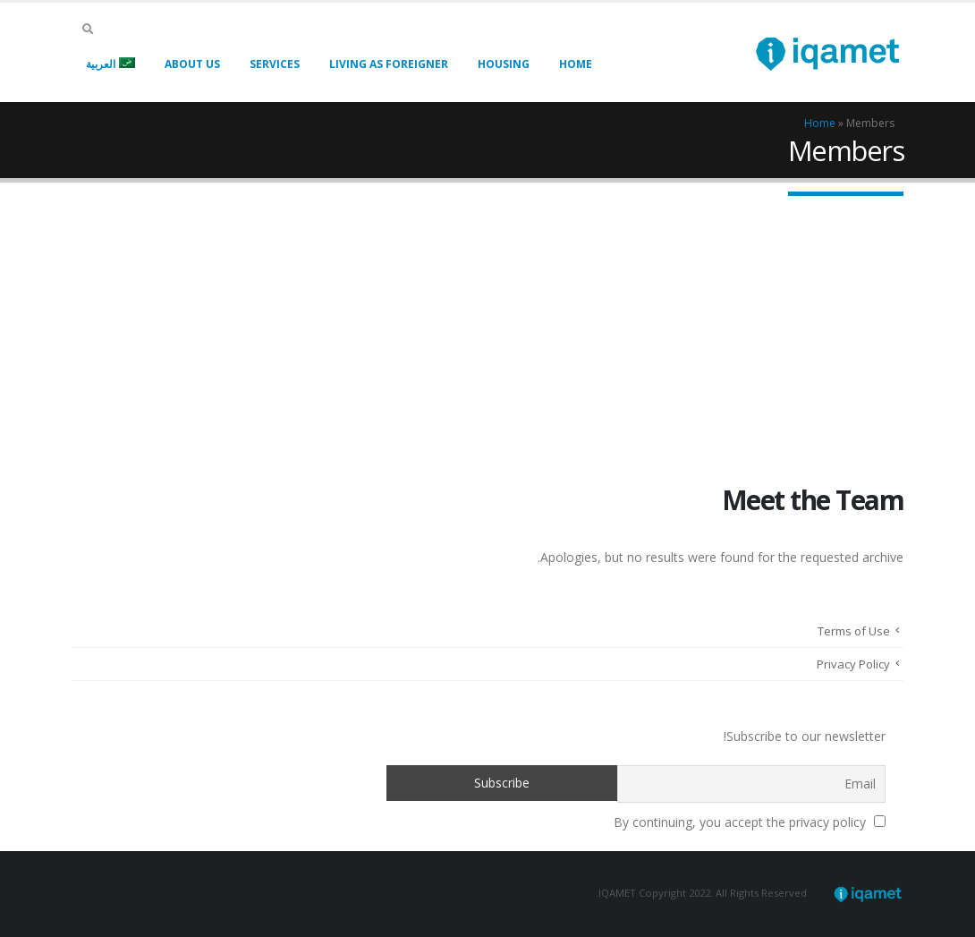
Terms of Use (854, 631)
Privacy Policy (853, 664)
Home (575, 64)
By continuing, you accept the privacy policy (750, 822)
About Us (192, 64)
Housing (504, 64)
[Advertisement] (487, 317)
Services (275, 64)
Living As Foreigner (388, 64)
